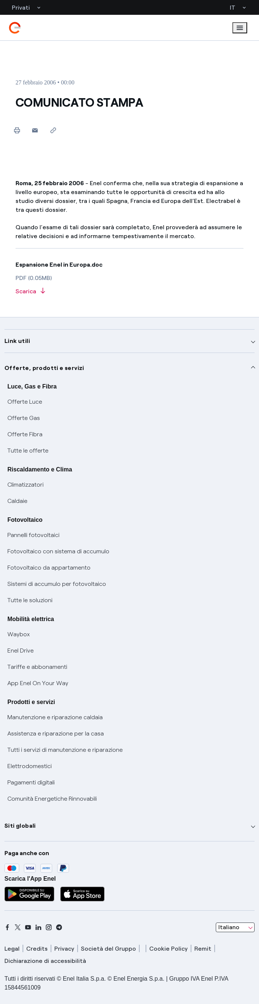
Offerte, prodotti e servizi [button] (44, 367)
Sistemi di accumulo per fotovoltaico (56, 583)
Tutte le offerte (27, 450)
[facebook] (7, 927)
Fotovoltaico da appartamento (49, 567)
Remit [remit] (202, 948)
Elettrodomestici (29, 766)
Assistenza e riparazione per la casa (55, 733)
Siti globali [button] (20, 825)
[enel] (15, 28)
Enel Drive (20, 650)
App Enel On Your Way (37, 683)
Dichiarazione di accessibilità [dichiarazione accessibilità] (45, 960)
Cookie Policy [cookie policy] (168, 948)
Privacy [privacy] (64, 948)
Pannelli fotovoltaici (33, 534)
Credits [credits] (37, 948)
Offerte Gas (23, 417)
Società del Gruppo (108, 948)
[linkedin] (38, 927)
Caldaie (17, 500)
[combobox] (235, 927)
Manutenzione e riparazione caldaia (55, 717)
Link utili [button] (17, 340)
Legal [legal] (12, 948)
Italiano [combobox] (228, 927)
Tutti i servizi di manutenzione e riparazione (65, 749)
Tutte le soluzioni (29, 600)
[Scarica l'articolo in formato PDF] (129, 291)
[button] (35, 130)
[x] (18, 927)
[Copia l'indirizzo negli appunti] (53, 130)
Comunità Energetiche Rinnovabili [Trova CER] (52, 798)
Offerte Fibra (24, 434)
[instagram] (49, 927)
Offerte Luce (24, 401)
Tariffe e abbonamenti (37, 666)
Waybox (18, 634)
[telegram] (59, 927)
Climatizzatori (25, 484)
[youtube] (28, 927)
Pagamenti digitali (31, 782)
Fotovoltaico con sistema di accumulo (58, 551)
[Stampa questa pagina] (16, 130)
